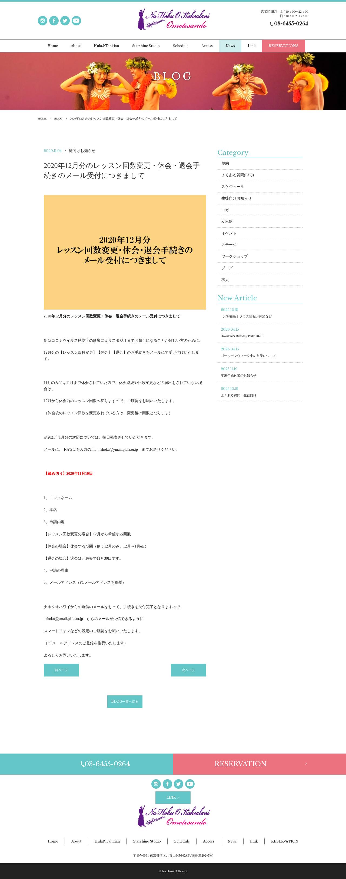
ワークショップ (234, 257)
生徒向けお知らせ (236, 199)
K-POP (226, 222)
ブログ (227, 269)
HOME (42, 118)
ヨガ (225, 210)
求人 (225, 280)
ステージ (229, 245)
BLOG (58, 118)
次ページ (188, 671)
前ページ (61, 671)
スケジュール (232, 187)
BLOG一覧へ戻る (124, 702)
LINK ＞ (173, 797)
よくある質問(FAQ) (237, 176)
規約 (225, 164)
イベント (229, 234)
